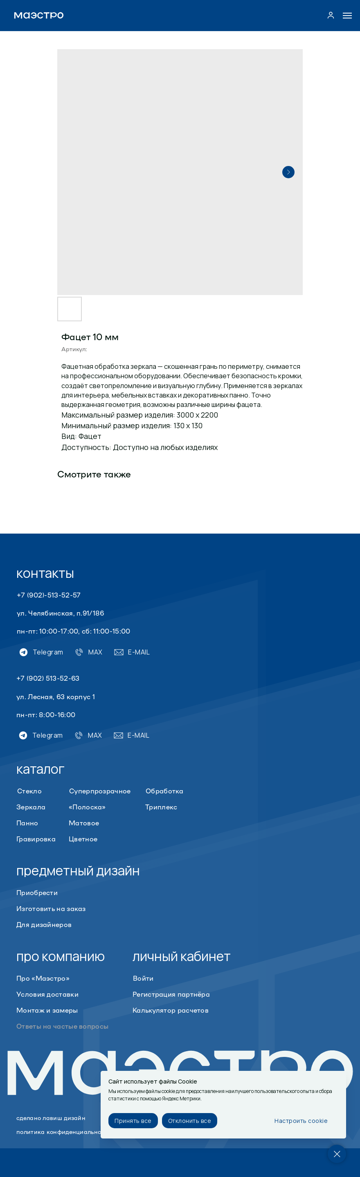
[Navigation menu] (347, 15)
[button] (331, 15)
